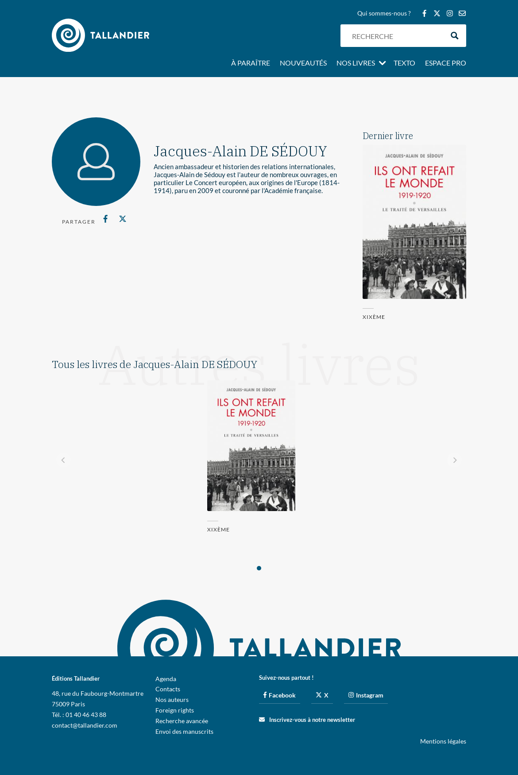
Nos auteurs (172, 699)
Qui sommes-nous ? (384, 13)
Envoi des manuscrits (184, 731)
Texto (404, 63)
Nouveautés (303, 63)
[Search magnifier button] (455, 35)
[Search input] (396, 35)
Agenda (165, 678)
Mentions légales (443, 741)
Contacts (167, 689)
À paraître (250, 63)
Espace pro (445, 63)
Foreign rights (174, 710)
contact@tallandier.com (84, 725)
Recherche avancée (181, 721)
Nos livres (355, 63)
